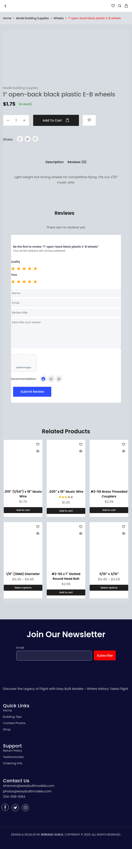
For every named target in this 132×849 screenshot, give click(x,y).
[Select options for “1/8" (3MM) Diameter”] (23, 588)
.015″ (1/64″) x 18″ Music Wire (23, 494)
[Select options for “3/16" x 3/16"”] (109, 588)
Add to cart (56, 120)
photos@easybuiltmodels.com (27, 791)
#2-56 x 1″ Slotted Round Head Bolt (66, 576)
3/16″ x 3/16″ (109, 574)
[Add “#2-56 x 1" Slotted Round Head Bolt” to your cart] (66, 592)
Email (20, 648)
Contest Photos (14, 723)
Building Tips (12, 717)
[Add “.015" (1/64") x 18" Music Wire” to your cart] (23, 510)
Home (7, 18)
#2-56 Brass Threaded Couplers (109, 494)
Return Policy (12, 750)
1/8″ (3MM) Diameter (23, 574)
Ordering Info (12, 763)
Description (55, 162)
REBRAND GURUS (52, 835)
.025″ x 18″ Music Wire (66, 491)
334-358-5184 (14, 796)
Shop (7, 729)
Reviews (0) (77, 162)
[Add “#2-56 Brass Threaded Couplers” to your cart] (109, 510)
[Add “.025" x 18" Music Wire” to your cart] (66, 511)
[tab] (55, 162)
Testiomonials (13, 757)
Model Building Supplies (32, 18)
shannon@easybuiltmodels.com (28, 785)
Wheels (59, 18)
